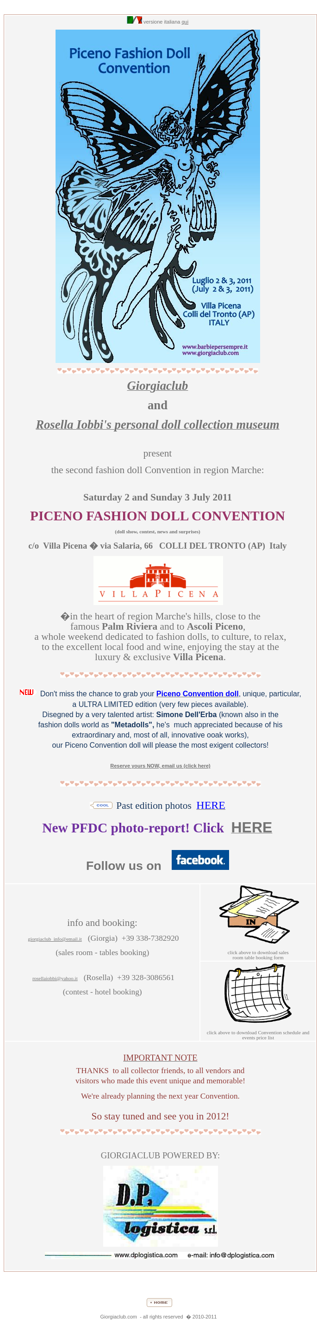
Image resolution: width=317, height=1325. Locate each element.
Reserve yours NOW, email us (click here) (160, 766)
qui (184, 22)
